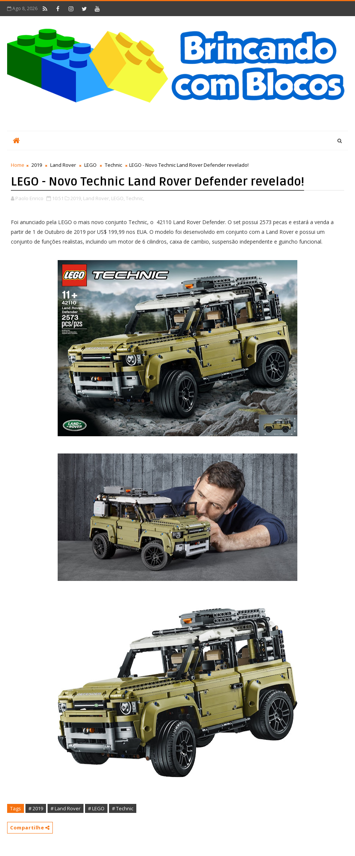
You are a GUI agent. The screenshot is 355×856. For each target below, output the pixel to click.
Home (17, 165)
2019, (76, 198)
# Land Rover (66, 808)
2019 (36, 165)
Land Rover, (96, 198)
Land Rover (63, 165)
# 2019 (35, 808)
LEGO (90, 165)
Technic (113, 165)
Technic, (135, 198)
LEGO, (118, 198)
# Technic (122, 808)
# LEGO (96, 808)
